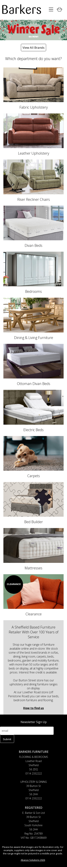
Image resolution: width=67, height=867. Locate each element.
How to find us (33, 708)
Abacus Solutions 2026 (33, 860)
